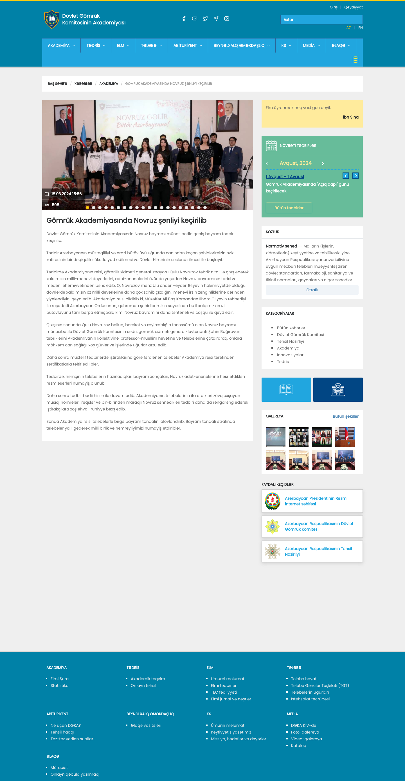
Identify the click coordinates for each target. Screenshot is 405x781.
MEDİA (311, 45)
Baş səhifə (57, 83)
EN (360, 27)
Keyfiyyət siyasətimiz (231, 732)
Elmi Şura (60, 679)
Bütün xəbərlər (291, 328)
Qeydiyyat (353, 7)
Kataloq (298, 745)
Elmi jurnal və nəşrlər (231, 699)
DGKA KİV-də (303, 725)
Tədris (283, 361)
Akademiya (108, 83)
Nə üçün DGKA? (66, 725)
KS (286, 45)
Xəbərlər (83, 83)
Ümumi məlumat (227, 679)
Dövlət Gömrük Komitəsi (300, 334)
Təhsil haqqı (62, 732)
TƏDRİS (95, 45)
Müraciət (59, 767)
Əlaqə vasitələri (146, 725)
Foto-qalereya (305, 732)
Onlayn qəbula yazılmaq (75, 774)
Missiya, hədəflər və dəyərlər (238, 739)
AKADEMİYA (61, 45)
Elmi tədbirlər (224, 685)
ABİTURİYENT (188, 45)
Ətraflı (312, 290)
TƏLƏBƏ (151, 45)
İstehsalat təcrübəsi (310, 699)
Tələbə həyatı (304, 679)
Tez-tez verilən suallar (72, 739)
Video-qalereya (306, 739)
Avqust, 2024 (296, 163)
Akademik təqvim (148, 679)
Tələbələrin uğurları (310, 692)
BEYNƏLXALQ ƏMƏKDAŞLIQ (242, 45)
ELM (123, 45)
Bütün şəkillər (346, 416)
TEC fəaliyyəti (224, 692)
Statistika (60, 685)
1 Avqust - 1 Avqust (285, 177)
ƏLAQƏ (341, 45)
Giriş (334, 7)
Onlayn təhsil (143, 685)
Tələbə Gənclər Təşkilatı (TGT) (320, 685)
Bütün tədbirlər (288, 208)
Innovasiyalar (290, 355)
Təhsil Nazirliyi (290, 341)
